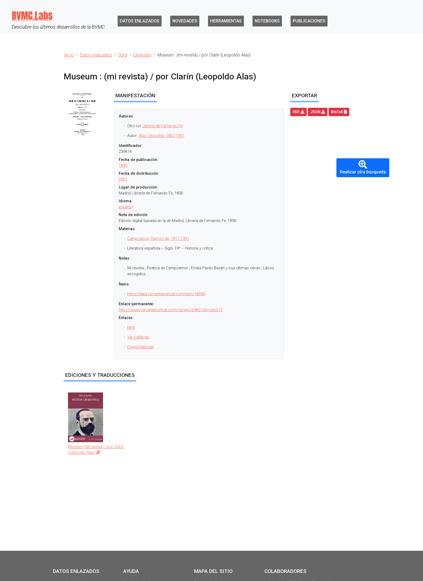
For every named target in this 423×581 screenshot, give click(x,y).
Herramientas (226, 20)
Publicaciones (309, 20)
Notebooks (267, 20)
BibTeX (339, 112)
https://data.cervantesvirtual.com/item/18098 (166, 294)
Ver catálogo (138, 337)
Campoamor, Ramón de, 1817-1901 (158, 238)
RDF (298, 112)
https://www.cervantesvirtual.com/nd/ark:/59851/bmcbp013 (171, 310)
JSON (317, 112)
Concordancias (140, 347)
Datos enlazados (139, 20)
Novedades (184, 20)
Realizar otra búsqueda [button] (363, 167)
